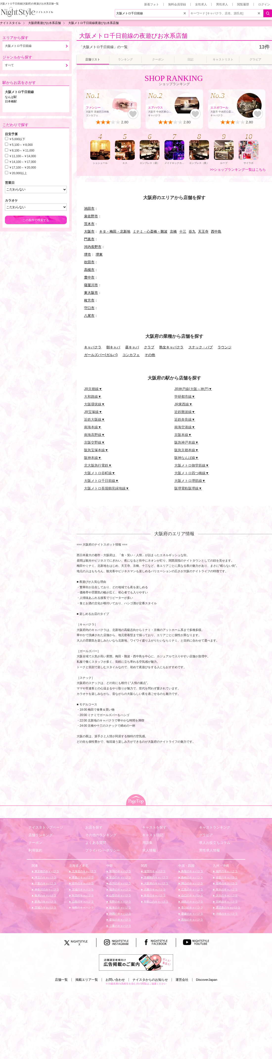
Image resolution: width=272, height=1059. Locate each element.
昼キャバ (132, 347)
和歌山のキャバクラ (155, 901)
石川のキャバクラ (120, 883)
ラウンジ (224, 347)
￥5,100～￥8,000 (21, 145)
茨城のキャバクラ (45, 907)
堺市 (87, 254)
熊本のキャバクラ (226, 889)
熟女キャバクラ (171, 347)
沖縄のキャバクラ (226, 913)
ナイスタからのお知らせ (150, 980)
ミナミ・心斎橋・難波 (150, 231)
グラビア (206, 835)
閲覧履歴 (243, 4)
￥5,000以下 (17, 139)
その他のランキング (100, 835)
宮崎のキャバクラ (226, 901)
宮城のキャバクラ (82, 889)
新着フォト (151, 4)
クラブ (149, 347)
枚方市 (89, 300)
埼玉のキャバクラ (45, 877)
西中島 (216, 231)
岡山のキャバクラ (192, 883)
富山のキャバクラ (120, 877)
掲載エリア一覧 (86, 980)
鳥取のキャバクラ (192, 871)
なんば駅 (11, 97)
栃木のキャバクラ (45, 895)
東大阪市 (91, 293)
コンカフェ (131, 355)
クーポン (35, 843)
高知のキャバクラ (192, 919)
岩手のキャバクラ (82, 883)
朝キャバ (113, 347)
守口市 (89, 308)
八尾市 (89, 316)
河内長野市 (92, 247)
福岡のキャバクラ (226, 871)
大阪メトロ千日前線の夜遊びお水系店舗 (133, 35)
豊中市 (89, 277)
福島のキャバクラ (82, 907)
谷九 (192, 231)
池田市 (89, 208)
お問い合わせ (115, 980)
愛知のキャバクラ (120, 919)
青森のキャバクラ (82, 877)
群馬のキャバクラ (45, 901)
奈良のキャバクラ (154, 895)
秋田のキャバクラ (82, 895)
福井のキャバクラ (120, 889)
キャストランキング (214, 827)
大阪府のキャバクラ (155, 883)
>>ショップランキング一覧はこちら (238, 169)
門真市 (89, 239)
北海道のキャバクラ (83, 871)
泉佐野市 (91, 216)
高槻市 (89, 270)
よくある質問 (95, 843)
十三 (182, 231)
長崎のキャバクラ (226, 883)
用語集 (147, 843)
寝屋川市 (91, 285)
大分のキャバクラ (226, 895)
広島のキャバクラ (192, 889)
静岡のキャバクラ (120, 913)
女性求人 (201, 4)
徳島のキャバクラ (192, 901)
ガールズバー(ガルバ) (100, 355)
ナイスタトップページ (45, 827)
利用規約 (35, 850)
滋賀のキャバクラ (154, 871)
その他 (150, 355)
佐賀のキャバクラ (226, 877)
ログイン (264, 4)
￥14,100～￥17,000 (22, 162)
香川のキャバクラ (192, 907)
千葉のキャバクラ (45, 883)
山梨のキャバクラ (120, 895)
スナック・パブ (200, 347)
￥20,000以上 (18, 173)
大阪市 (89, 231)
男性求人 (222, 4)
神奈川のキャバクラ (46, 889)
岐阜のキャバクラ (120, 907)
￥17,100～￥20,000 (22, 167)
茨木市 (89, 224)
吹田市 (89, 262)
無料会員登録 (177, 4)
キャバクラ (92, 347)
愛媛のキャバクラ (192, 913)
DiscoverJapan (206, 980)
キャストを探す (154, 827)
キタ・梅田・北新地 (114, 231)
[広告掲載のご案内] (136, 962)
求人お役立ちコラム (214, 843)
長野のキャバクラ (120, 901)
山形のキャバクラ (82, 901)
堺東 (99, 254)
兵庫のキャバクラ (154, 889)
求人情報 (149, 850)
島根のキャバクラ (192, 877)
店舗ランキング (40, 835)
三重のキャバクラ (120, 925)
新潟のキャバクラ (120, 871)
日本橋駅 (11, 101)
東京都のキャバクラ (46, 871)
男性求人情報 (209, 850)
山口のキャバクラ (192, 895)
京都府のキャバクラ (155, 877)
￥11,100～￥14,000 (22, 156)
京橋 (173, 231)
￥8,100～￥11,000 (21, 150)
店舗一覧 (61, 980)
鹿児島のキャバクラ (227, 907)
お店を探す (94, 827)
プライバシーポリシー (102, 850)
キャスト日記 (152, 835)
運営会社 (182, 980)
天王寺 (203, 231)
